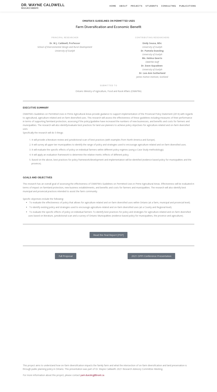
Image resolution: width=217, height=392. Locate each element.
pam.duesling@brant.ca (92, 375)
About (123, 6)
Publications (187, 6)
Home (113, 6)
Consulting (168, 6)
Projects (137, 6)
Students (152, 6)
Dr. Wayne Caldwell (43, 5)
